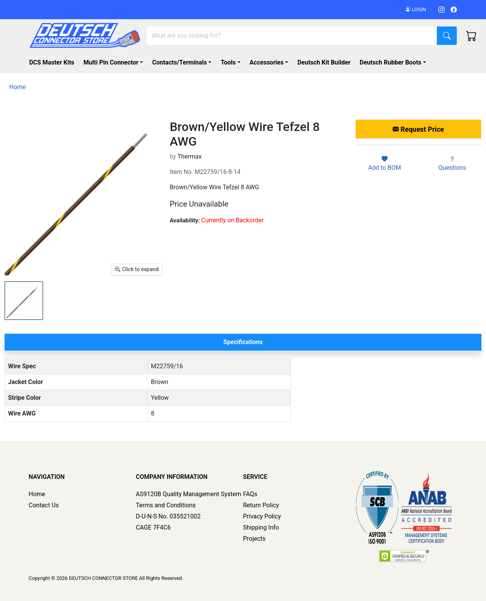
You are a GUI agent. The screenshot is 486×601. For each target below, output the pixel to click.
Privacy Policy (262, 516)
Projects (254, 538)
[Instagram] (441, 9)
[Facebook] (454, 9)
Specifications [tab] (243, 342)
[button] (394, 62)
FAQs (250, 494)
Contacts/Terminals (179, 62)
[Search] (292, 35)
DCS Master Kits (51, 62)
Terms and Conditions (166, 505)
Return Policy (261, 505)
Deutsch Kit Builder (323, 62)
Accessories (267, 62)
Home (37, 494)
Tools (228, 62)
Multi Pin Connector (110, 62)
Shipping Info (261, 527)
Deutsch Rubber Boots (390, 62)
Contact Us (44, 505)
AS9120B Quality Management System (188, 494)
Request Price (418, 129)
